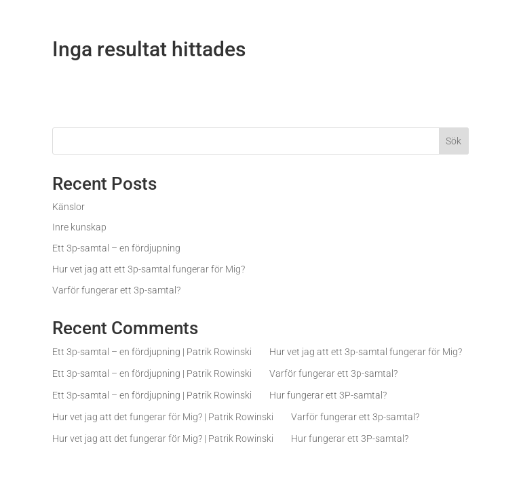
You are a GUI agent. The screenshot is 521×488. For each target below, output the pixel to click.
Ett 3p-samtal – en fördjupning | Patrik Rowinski (152, 351)
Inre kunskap (79, 227)
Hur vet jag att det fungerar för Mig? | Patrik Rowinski (162, 416)
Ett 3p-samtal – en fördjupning (116, 248)
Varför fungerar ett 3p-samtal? (116, 290)
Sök (453, 141)
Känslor (68, 206)
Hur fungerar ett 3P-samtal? (328, 395)
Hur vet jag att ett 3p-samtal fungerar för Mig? (148, 269)
